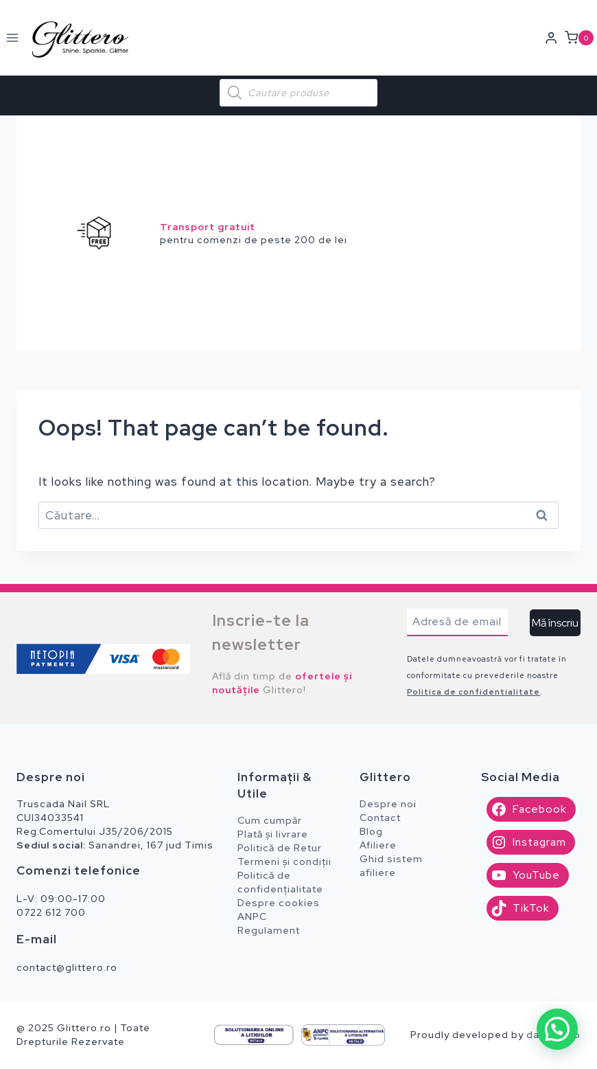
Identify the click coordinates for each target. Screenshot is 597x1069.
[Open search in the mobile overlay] (298, 92)
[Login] (551, 38)
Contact (380, 817)
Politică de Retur (279, 848)
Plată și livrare (272, 834)
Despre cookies (278, 903)
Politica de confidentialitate (473, 692)
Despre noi (388, 804)
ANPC (252, 916)
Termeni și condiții (284, 861)
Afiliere (378, 845)
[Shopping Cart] (581, 37)
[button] (557, 1029)
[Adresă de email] (457, 622)
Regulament (268, 930)
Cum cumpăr (269, 820)
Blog (371, 831)
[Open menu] (12, 37)
